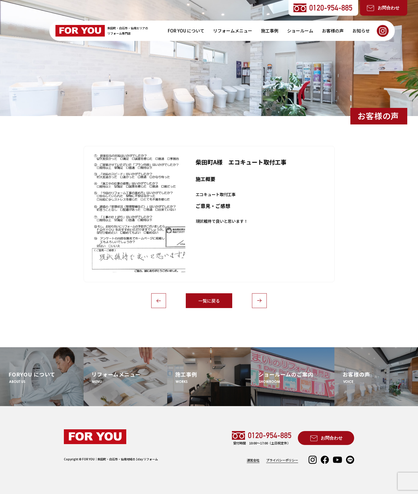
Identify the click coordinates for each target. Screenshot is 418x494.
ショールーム (300, 31)
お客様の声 (333, 31)
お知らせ (361, 31)
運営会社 (253, 460)
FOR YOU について (186, 31)
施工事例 (269, 31)
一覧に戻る (209, 301)
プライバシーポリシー (282, 460)
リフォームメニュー (232, 31)
